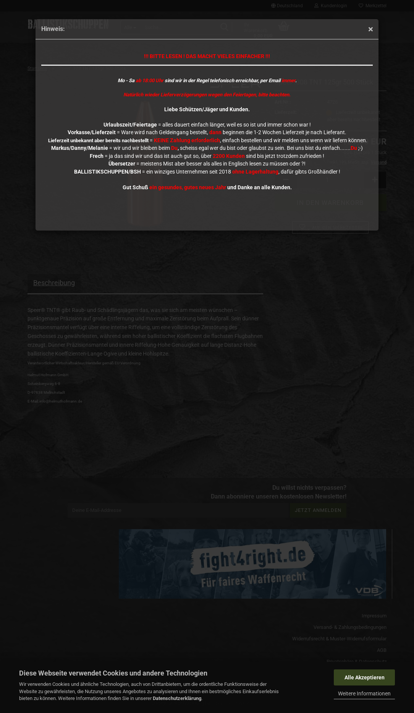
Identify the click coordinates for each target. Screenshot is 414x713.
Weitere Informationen (364, 693)
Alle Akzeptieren (364, 677)
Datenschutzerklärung (177, 698)
